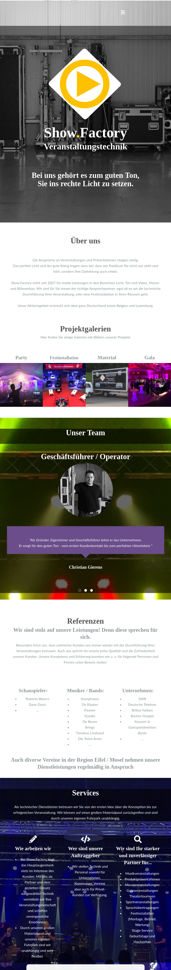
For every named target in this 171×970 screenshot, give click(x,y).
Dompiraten (90, 699)
